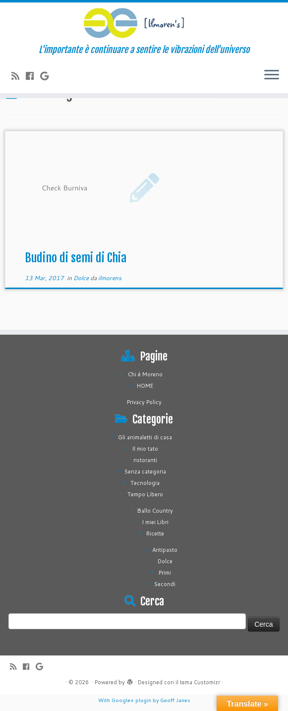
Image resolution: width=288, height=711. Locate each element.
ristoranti (145, 460)
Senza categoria (145, 471)
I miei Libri (155, 522)
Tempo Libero (145, 494)
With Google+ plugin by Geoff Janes (144, 700)
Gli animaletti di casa (145, 437)
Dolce (81, 278)
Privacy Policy (144, 402)
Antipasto (164, 550)
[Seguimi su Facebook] (33, 75)
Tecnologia (145, 483)
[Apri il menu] (271, 75)
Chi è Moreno (145, 374)
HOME (145, 386)
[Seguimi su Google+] (47, 75)
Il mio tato (145, 449)
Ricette (155, 533)
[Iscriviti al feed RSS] (18, 75)
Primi (165, 573)
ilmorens (109, 278)
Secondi (164, 584)
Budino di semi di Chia (75, 257)
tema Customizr (200, 682)
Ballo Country (155, 511)
